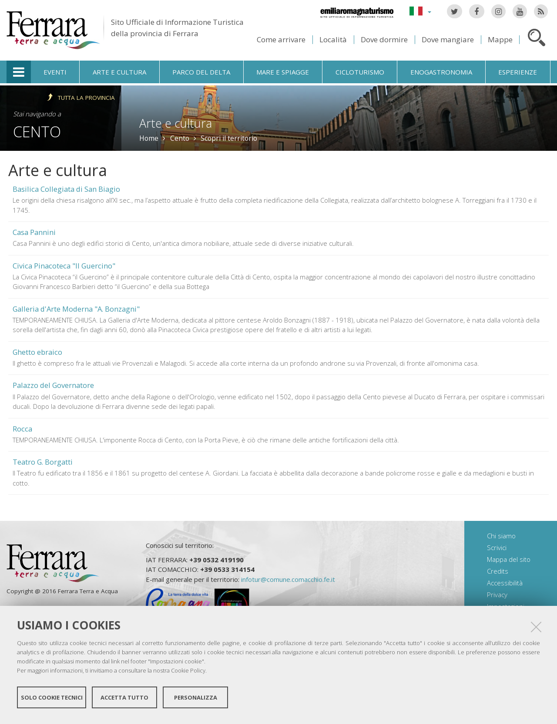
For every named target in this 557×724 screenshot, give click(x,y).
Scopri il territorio (229, 138)
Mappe (500, 39)
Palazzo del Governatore (53, 385)
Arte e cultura (119, 72)
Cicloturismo (360, 72)
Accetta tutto (124, 701)
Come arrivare (281, 39)
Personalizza (195, 701)
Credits (497, 571)
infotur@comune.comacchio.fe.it (288, 579)
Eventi (55, 72)
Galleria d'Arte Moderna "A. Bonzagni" (76, 309)
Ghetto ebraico (37, 352)
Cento (37, 131)
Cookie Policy (188, 674)
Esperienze (517, 72)
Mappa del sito (508, 559)
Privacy (497, 594)
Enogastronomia (441, 72)
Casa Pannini (34, 232)
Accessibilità (505, 582)
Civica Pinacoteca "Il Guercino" (64, 266)
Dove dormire (384, 39)
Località (333, 39)
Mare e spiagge (282, 72)
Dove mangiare (448, 39)
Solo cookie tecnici (52, 701)
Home (148, 138)
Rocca (22, 429)
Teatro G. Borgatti (43, 462)
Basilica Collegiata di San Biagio (66, 189)
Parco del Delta (201, 72)
